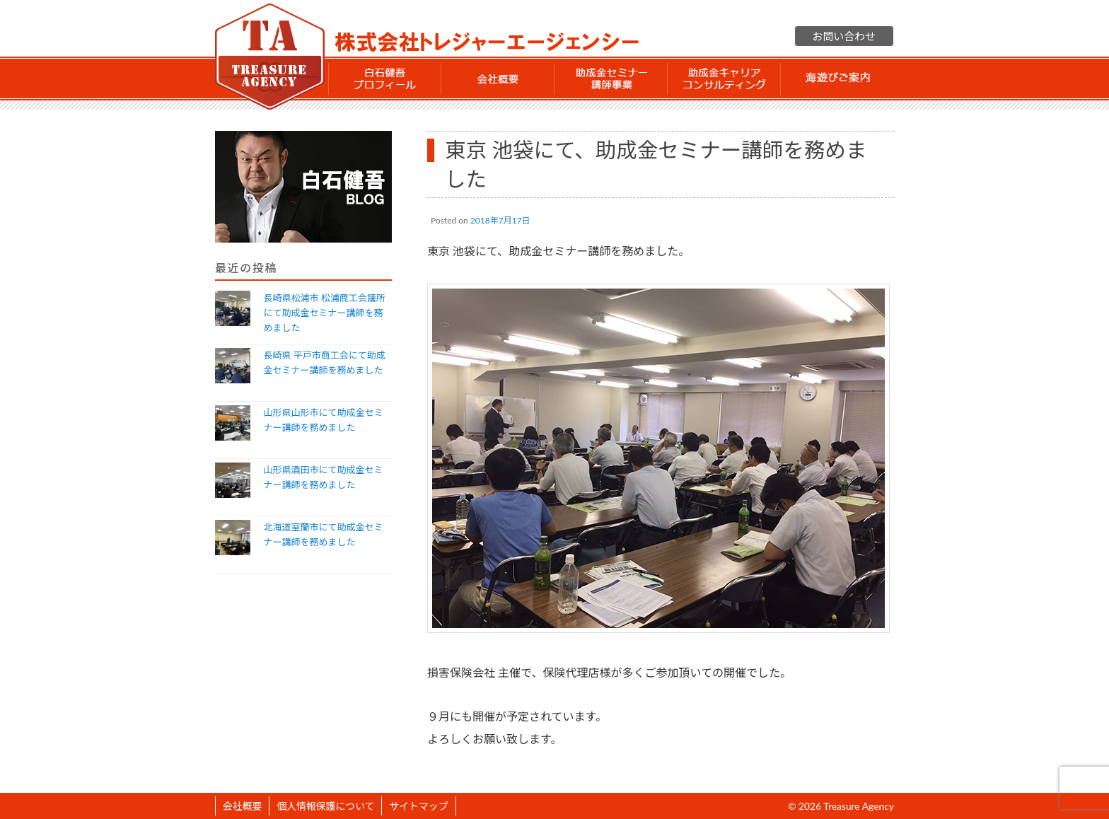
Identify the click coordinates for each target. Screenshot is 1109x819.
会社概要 (497, 78)
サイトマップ (418, 806)
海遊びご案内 (837, 78)
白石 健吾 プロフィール (384, 78)
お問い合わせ (844, 36)
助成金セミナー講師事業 (611, 78)
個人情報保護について (325, 806)
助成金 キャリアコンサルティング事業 (724, 78)
